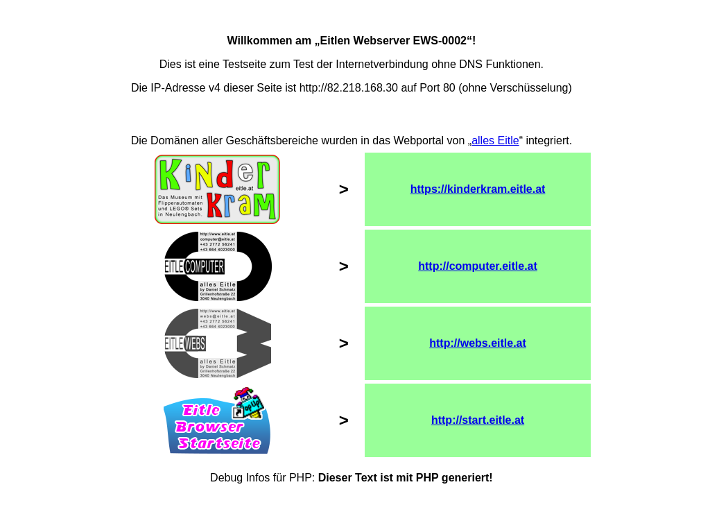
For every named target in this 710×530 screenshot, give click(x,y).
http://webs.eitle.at (477, 343)
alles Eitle (495, 140)
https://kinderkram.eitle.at (478, 189)
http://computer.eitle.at (477, 266)
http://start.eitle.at (477, 420)
